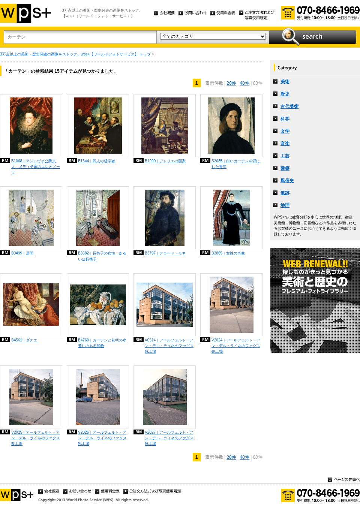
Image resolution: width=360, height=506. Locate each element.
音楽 (285, 143)
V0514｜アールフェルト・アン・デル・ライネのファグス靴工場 (169, 345)
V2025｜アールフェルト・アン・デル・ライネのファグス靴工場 (35, 438)
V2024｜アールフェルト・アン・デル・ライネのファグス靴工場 (236, 345)
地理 (285, 205)
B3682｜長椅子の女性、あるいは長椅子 (102, 256)
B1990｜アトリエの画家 (165, 161)
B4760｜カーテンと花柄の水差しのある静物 (102, 343)
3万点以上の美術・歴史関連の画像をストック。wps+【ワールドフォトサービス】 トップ (75, 54)
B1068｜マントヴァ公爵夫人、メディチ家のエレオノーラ (35, 166)
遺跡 (285, 193)
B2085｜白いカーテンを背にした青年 (236, 164)
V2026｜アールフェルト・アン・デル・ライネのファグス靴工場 (102, 438)
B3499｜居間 (22, 253)
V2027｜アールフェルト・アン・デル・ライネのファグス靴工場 (169, 438)
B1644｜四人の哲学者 (96, 161)
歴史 (285, 94)
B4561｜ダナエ (24, 340)
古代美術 (289, 106)
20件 (231, 83)
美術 (285, 81)
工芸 (285, 156)
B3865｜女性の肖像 (228, 253)
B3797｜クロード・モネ (165, 253)
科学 (285, 118)
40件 (244, 83)
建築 (285, 168)
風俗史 (287, 180)
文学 (285, 131)
